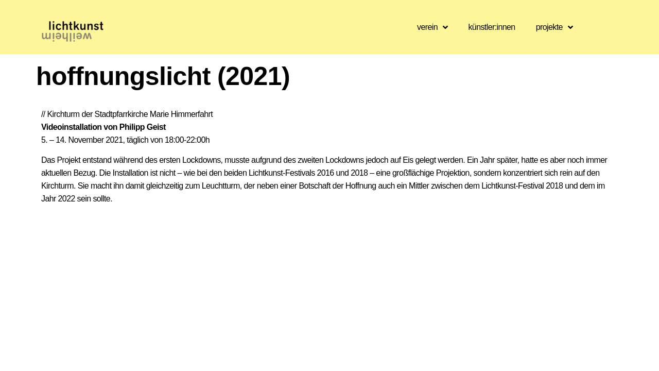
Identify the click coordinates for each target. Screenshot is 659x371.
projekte (554, 27)
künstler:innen (491, 27)
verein (432, 27)
